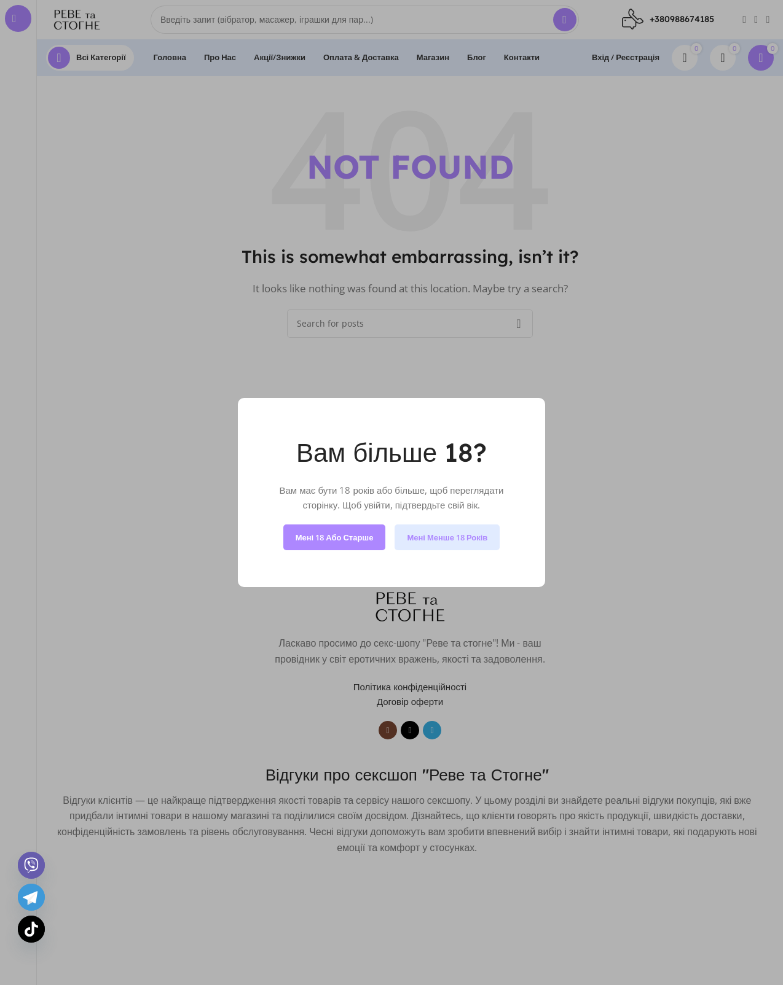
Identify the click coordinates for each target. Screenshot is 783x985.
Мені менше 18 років (447, 537)
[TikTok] (31, 929)
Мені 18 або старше (335, 537)
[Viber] (31, 865)
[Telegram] (31, 897)
